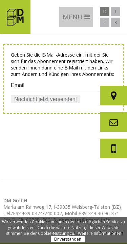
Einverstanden (67, 239)
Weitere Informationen (99, 233)
